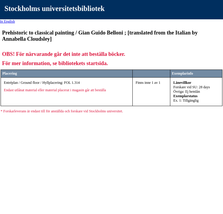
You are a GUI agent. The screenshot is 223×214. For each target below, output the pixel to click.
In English (7, 21)
